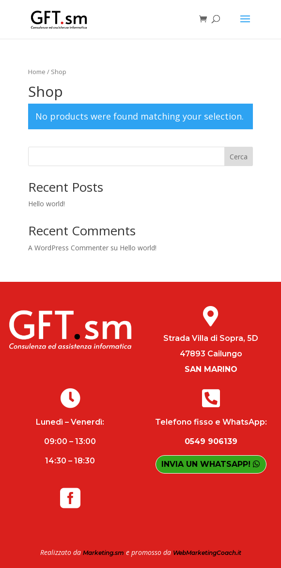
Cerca (239, 156)
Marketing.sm (103, 552)
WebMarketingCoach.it (207, 552)
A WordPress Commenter (68, 247)
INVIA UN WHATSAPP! (205, 464)
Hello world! (46, 203)
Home (37, 71)
